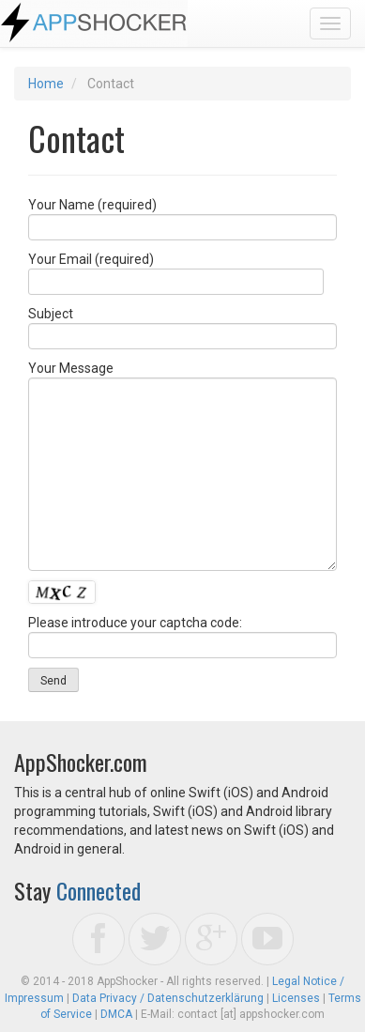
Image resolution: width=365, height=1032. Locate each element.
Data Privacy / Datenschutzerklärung (168, 998)
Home (46, 83)
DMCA (116, 1014)
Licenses (296, 998)
